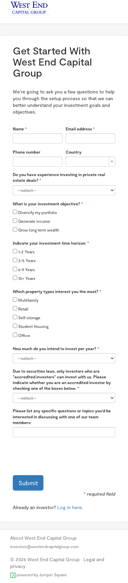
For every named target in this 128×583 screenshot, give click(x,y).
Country (74, 152)
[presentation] (64, 455)
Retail (20, 308)
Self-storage (26, 317)
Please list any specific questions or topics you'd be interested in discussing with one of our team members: (62, 416)
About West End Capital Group (43, 538)
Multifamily (25, 299)
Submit (28, 483)
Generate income (31, 220)
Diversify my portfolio (35, 212)
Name (18, 128)
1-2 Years (24, 251)
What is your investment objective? (46, 203)
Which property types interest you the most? (55, 291)
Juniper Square (53, 574)
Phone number (26, 152)
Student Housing (31, 326)
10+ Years (24, 278)
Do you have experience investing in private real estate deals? (59, 177)
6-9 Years (24, 269)
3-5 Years (24, 260)
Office (21, 335)
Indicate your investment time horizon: (49, 243)
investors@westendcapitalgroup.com (44, 546)
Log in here (69, 507)
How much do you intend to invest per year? (54, 348)
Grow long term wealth (36, 229)
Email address (79, 128)
